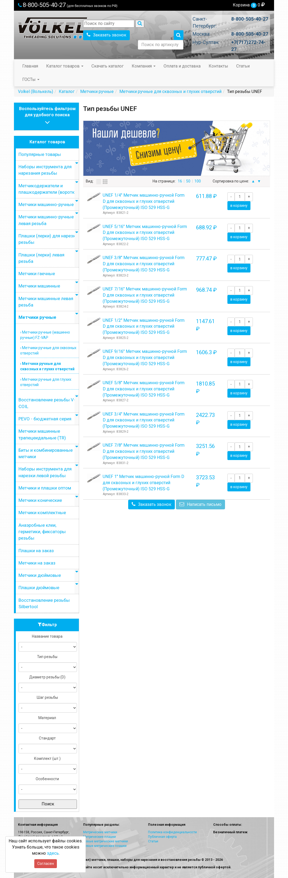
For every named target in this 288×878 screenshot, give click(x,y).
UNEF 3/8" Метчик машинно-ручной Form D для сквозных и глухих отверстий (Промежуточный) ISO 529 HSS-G (143, 263)
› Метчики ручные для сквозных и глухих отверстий (47, 366)
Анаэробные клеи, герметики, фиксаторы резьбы (42, 531)
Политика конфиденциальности (172, 832)
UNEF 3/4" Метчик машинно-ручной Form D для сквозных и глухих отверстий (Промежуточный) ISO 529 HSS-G (143, 420)
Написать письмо (200, 504)
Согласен (45, 863)
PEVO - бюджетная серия (45, 418)
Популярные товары (40, 154)
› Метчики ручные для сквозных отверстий (48, 350)
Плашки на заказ (36, 550)
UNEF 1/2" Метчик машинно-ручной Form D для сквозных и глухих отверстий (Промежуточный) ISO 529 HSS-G (143, 326)
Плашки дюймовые (39, 587)
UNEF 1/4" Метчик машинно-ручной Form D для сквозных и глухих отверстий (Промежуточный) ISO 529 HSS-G (143, 201)
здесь (53, 853)
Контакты (218, 66)
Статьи (243, 66)
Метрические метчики (100, 832)
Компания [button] (144, 66)
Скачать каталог (107, 66)
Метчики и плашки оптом (45, 488)
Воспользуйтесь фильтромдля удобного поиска (47, 116)
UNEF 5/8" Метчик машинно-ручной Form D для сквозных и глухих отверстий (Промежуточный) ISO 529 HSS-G (143, 389)
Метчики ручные (37, 317)
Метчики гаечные (37, 273)
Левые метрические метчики (105, 841)
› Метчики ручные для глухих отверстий (45, 382)
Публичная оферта (162, 837)
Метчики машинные (39, 286)
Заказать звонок (106, 35)
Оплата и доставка (182, 66)
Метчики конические (40, 500)
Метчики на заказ (37, 563)
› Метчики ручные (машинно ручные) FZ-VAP (45, 335)
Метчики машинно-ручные (46, 204)
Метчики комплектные (42, 512)
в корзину (239, 205)
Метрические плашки (99, 837)
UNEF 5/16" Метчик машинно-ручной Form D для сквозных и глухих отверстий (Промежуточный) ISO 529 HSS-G (145, 232)
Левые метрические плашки (105, 846)
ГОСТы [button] (30, 79)
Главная (30, 66)
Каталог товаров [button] (64, 66)
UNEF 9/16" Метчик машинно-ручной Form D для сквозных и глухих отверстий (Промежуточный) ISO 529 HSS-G (145, 357)
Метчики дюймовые (40, 575)
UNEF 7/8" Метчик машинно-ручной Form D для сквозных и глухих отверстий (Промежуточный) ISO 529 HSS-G (143, 451)
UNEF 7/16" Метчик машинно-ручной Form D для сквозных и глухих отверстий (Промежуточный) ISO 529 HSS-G (145, 295)
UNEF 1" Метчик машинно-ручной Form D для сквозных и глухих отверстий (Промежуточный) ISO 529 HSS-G (143, 482)
